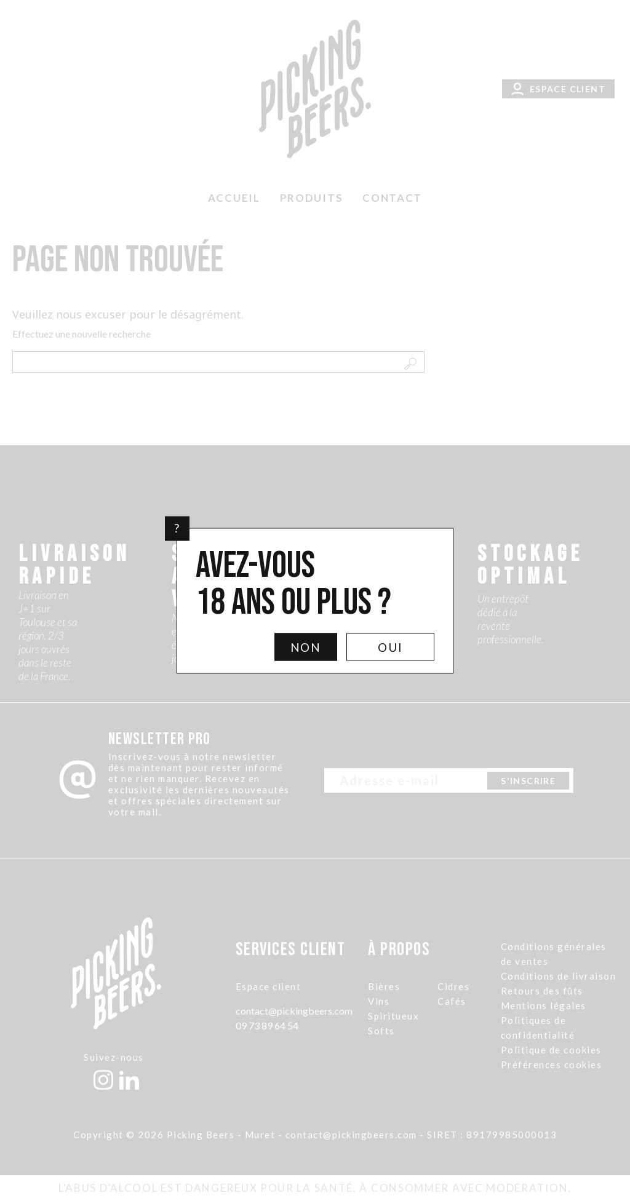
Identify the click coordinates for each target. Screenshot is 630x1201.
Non (306, 647)
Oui (390, 647)
